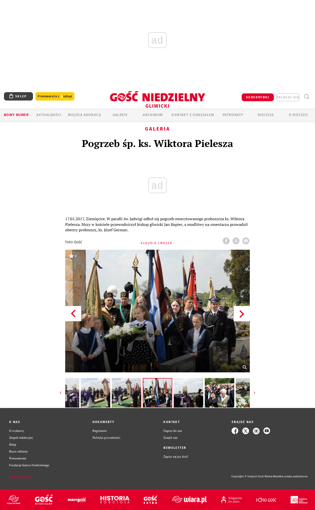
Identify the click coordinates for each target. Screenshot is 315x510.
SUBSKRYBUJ (257, 97)
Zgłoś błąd (20, 476)
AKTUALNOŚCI (49, 115)
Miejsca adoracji (84, 115)
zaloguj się (288, 97)
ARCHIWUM (153, 115)
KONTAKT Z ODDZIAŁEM (193, 115)
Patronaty (233, 115)
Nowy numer (16, 115)
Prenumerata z (55, 96)
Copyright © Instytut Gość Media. (252, 476)
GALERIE (120, 115)
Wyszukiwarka (306, 96)
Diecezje (266, 115)
